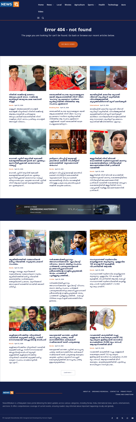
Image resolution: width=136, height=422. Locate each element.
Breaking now (54, 108)
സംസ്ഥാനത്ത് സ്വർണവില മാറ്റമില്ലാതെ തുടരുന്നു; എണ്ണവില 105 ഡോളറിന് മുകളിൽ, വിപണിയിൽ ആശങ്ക (107, 263)
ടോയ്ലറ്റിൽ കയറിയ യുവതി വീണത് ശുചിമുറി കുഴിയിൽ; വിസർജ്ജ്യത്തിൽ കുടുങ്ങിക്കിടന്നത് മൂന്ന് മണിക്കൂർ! (108, 98)
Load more (68, 373)
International (94, 105)
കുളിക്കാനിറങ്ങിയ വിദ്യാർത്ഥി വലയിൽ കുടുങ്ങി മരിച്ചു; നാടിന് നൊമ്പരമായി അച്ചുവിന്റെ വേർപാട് (27, 337)
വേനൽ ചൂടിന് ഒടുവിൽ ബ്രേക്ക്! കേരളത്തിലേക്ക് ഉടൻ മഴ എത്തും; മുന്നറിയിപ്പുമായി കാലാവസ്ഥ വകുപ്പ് (27, 162)
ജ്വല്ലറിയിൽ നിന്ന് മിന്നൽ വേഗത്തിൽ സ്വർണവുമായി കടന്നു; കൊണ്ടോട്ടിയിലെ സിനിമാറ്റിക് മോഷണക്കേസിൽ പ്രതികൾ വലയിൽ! (108, 163)
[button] (42, 17)
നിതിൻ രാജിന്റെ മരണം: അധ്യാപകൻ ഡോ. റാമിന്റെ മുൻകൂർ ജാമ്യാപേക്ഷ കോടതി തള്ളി (25, 98)
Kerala (11, 105)
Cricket (51, 279)
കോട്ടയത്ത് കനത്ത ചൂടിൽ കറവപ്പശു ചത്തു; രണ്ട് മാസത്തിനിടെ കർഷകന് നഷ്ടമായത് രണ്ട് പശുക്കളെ (64, 339)
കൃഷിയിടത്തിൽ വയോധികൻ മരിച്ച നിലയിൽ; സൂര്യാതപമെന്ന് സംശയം (26, 261)
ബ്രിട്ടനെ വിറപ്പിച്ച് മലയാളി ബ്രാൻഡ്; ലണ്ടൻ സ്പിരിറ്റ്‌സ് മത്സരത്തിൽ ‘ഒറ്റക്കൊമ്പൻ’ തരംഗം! (64, 162)
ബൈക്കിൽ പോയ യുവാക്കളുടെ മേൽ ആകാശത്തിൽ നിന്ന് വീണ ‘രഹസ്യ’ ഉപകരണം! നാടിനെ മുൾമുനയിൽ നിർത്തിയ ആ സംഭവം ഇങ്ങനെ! (66, 99)
